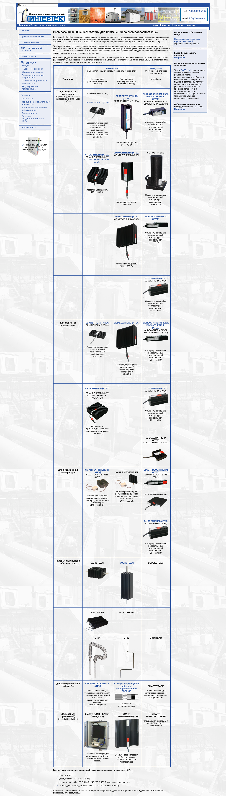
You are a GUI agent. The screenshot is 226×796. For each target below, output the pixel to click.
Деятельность (28, 127)
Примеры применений (32, 36)
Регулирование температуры (30, 87)
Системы (25, 95)
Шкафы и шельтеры (33, 72)
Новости (166, 25)
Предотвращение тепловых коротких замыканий (187, 40)
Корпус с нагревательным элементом (36, 103)
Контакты (178, 25)
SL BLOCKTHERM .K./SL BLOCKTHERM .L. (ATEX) (156, 96)
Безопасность (29, 113)
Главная (23, 25)
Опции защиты (28, 56)
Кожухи (26, 66)
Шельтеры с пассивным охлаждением (35, 108)
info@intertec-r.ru (197, 18)
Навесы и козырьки (32, 69)
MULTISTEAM (126, 563)
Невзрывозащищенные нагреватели (34, 82)
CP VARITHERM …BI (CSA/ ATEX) (97, 160)
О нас (155, 25)
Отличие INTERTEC (31, 42)
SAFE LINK (28, 99)
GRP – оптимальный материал (32, 49)
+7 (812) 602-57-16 (196, 11)
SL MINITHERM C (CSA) (97, 102)
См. (23, 145)
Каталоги (191, 25)
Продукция (28, 62)
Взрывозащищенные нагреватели (33, 76)
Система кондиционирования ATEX (33, 118)
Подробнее (179, 57)
